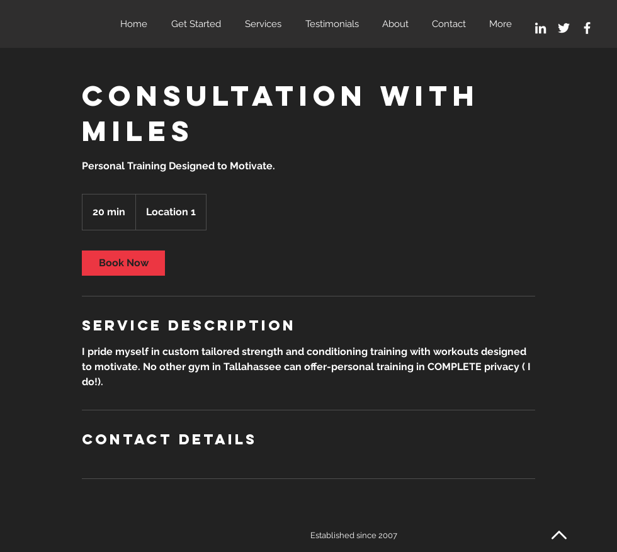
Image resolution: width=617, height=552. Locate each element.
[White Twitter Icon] (564, 28)
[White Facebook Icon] (587, 28)
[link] (123, 263)
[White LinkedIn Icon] (540, 28)
